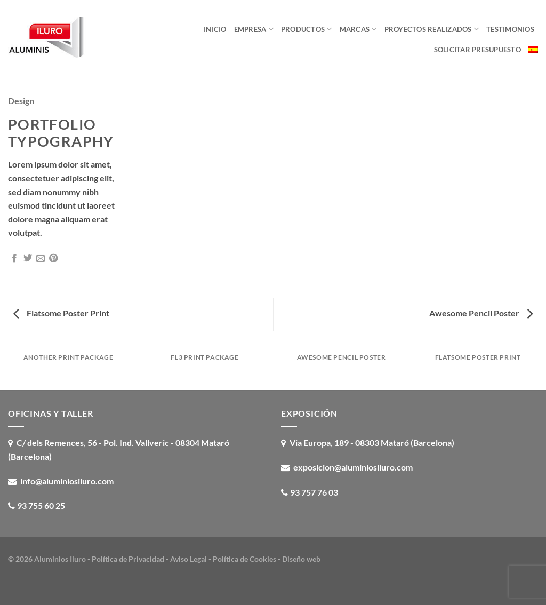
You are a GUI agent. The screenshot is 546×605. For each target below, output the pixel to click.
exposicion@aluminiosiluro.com (353, 467)
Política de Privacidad (128, 558)
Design (21, 100)
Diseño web (301, 558)
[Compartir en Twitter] (27, 259)
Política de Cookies (244, 558)
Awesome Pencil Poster (481, 313)
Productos (306, 29)
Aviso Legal (188, 558)
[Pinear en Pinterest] (53, 259)
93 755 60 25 (41, 505)
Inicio (215, 29)
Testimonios (510, 29)
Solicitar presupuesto (477, 49)
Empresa (254, 29)
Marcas (358, 29)
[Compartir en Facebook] (14, 259)
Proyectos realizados (431, 29)
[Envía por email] (40, 259)
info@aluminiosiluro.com (67, 481)
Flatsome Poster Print (61, 313)
